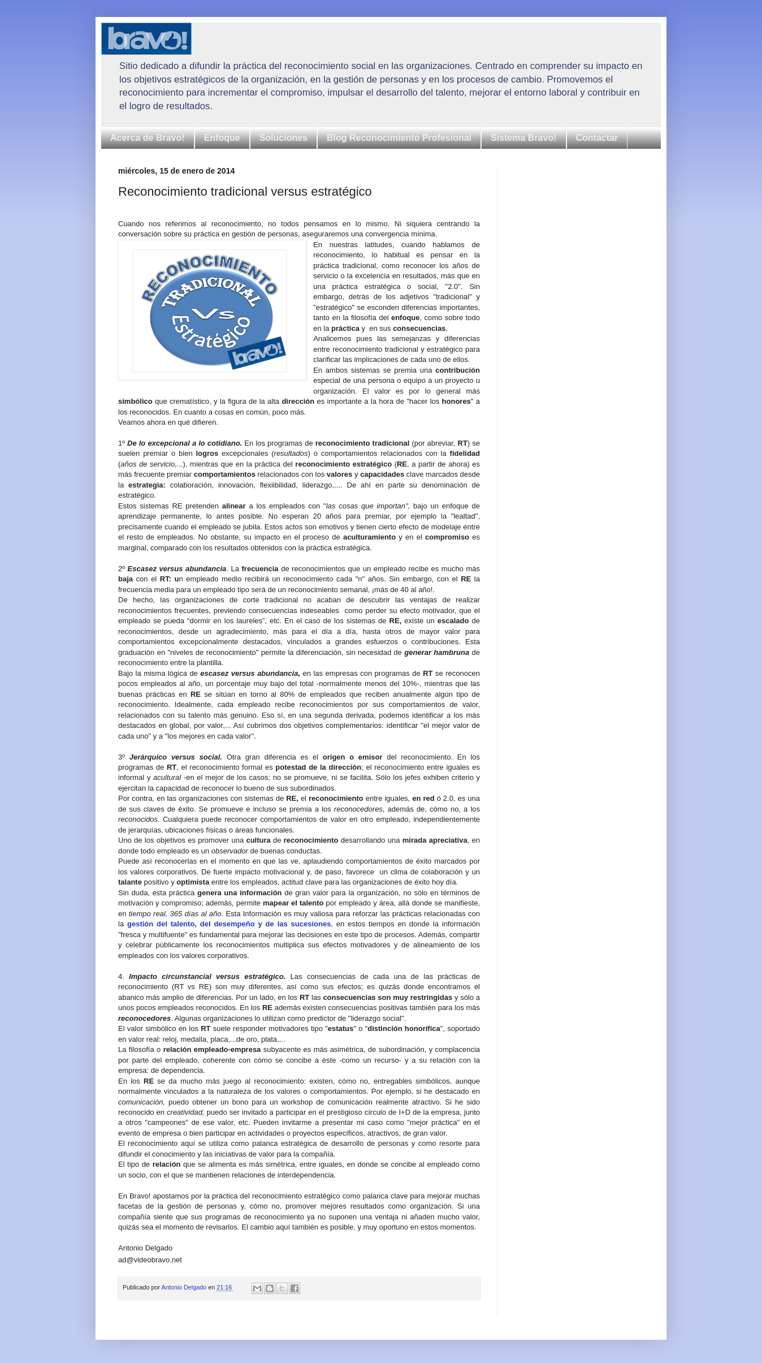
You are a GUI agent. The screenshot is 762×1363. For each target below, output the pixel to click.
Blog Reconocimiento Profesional (399, 138)
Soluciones (283, 138)
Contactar (597, 138)
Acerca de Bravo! (147, 138)
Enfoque (222, 138)
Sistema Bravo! (524, 138)
